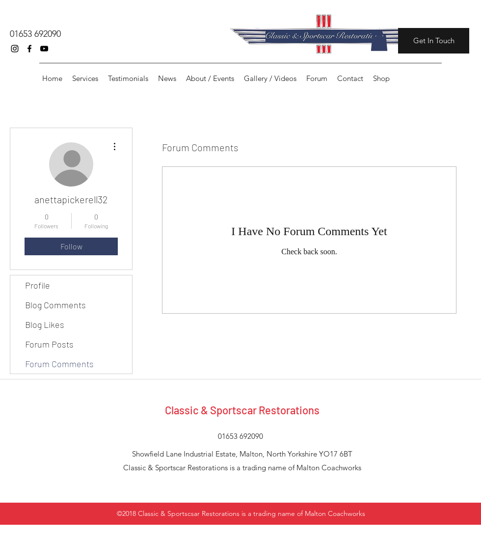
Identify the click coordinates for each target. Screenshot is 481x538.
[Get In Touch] (433, 41)
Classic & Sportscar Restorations (242, 410)
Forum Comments (59, 363)
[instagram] (15, 49)
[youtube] (44, 49)
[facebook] (29, 49)
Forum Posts (49, 344)
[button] (379, 40)
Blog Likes (44, 324)
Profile (37, 285)
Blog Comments (55, 304)
